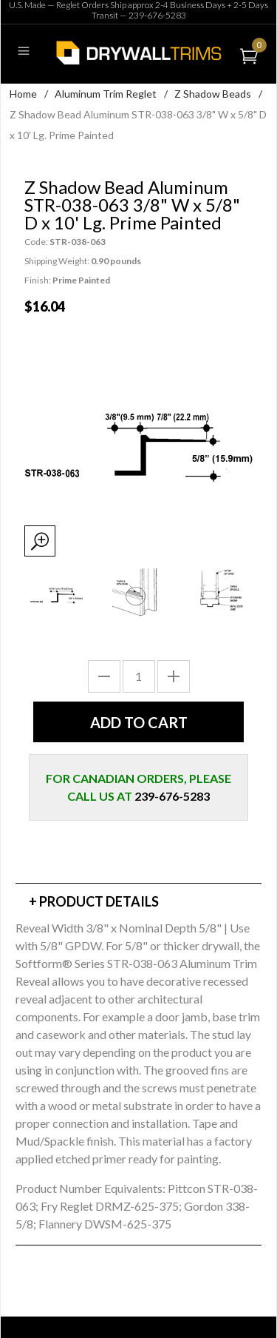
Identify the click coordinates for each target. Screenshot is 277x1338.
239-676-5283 (157, 15)
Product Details (99, 901)
